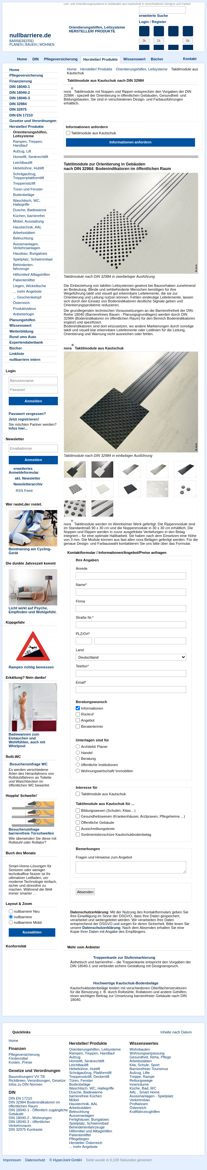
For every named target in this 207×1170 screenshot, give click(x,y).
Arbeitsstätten (24, 233)
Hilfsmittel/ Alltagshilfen (31, 274)
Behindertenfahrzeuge (87, 1127)
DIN (35, 59)
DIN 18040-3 (19, 98)
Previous (70, 402)
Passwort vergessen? (27, 414)
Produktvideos (24, 309)
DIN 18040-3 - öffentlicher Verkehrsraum (29, 1123)
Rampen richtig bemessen (33, 665)
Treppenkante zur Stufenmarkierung (124, 957)
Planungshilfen (22, 320)
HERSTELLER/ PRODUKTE (92, 31)
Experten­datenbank (26, 342)
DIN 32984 (18, 104)
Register (159, 22)
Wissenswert (134, 59)
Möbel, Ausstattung (28, 221)
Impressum (12, 1160)
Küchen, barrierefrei (29, 216)
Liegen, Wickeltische (29, 286)
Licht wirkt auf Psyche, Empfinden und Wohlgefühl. (33, 608)
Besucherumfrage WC (28, 764)
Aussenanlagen (81, 1115)
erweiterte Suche (153, 16)
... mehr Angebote (27, 291)
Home (22, 59)
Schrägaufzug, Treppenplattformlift (28, 176)
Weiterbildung (21, 331)
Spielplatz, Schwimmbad (32, 259)
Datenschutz (35, 1160)
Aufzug (75, 1057)
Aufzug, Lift (22, 151)
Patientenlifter (24, 280)
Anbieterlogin (23, 314)
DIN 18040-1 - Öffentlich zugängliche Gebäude (38, 1112)
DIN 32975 (18, 109)
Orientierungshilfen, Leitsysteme (97, 27)
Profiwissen (139, 1104)
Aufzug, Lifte (140, 1073)
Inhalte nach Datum (176, 1032)
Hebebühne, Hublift (28, 168)
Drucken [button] (194, 81)
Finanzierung (20, 81)
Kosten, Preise (20, 1062)
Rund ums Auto (22, 337)
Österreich (21, 303)
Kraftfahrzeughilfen (145, 1112)
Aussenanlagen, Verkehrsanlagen (26, 246)
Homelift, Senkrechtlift (30, 157)
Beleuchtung (23, 238)
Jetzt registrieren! (24, 419)
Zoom (117, 223)
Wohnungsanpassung (147, 1053)
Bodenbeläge (23, 195)
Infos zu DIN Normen (25, 1084)
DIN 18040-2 (19, 92)
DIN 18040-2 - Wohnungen (30, 1118)
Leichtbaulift (22, 163)
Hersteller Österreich (86, 1143)
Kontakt (190, 59)
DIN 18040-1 (19, 87)
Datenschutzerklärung (101, 928)
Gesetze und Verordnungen (32, 121)
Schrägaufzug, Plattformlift (90, 1073)
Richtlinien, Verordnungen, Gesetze (37, 1080)
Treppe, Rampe (142, 1077)
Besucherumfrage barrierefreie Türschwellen (33, 829)
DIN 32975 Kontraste (25, 1129)
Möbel (74, 1100)
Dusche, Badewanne (29, 210)
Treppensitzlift (24, 183)
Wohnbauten (140, 1049)
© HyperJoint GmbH (65, 1160)
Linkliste (16, 354)
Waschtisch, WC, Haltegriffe (26, 202)
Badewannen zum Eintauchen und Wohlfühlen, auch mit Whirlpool (33, 738)
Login (144, 22)
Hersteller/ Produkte (100, 59)
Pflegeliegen (79, 1139)
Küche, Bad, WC (143, 1088)
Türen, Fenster (81, 1080)
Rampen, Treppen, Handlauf (28, 143)
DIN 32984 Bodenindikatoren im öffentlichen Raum (34, 1104)
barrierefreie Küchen (85, 1096)
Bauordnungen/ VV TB (27, 1077)
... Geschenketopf (27, 297)
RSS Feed (24, 491)
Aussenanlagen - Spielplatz (152, 1096)
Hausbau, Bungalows (30, 253)
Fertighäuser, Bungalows (89, 1119)
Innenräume (139, 1084)
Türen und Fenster (28, 189)
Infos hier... (18, 428)
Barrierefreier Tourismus (149, 1069)
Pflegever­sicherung (61, 59)
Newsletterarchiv (28, 484)
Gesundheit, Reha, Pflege (150, 1057)
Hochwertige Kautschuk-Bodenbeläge (125, 983)
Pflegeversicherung (24, 1054)
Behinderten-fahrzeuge (23, 267)
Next (191, 402)
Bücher (157, 59)
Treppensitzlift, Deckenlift (89, 1077)
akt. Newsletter (27, 478)
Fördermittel (18, 1058)
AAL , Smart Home (145, 1092)
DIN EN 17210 (21, 115)
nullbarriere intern (24, 359)
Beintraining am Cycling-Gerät (33, 549)
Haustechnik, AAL (27, 227)
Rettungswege (141, 1080)
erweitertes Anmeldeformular (24, 470)
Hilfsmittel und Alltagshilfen (90, 1131)
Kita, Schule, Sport (145, 1065)
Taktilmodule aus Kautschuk (93, 133)
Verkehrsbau (140, 1100)
